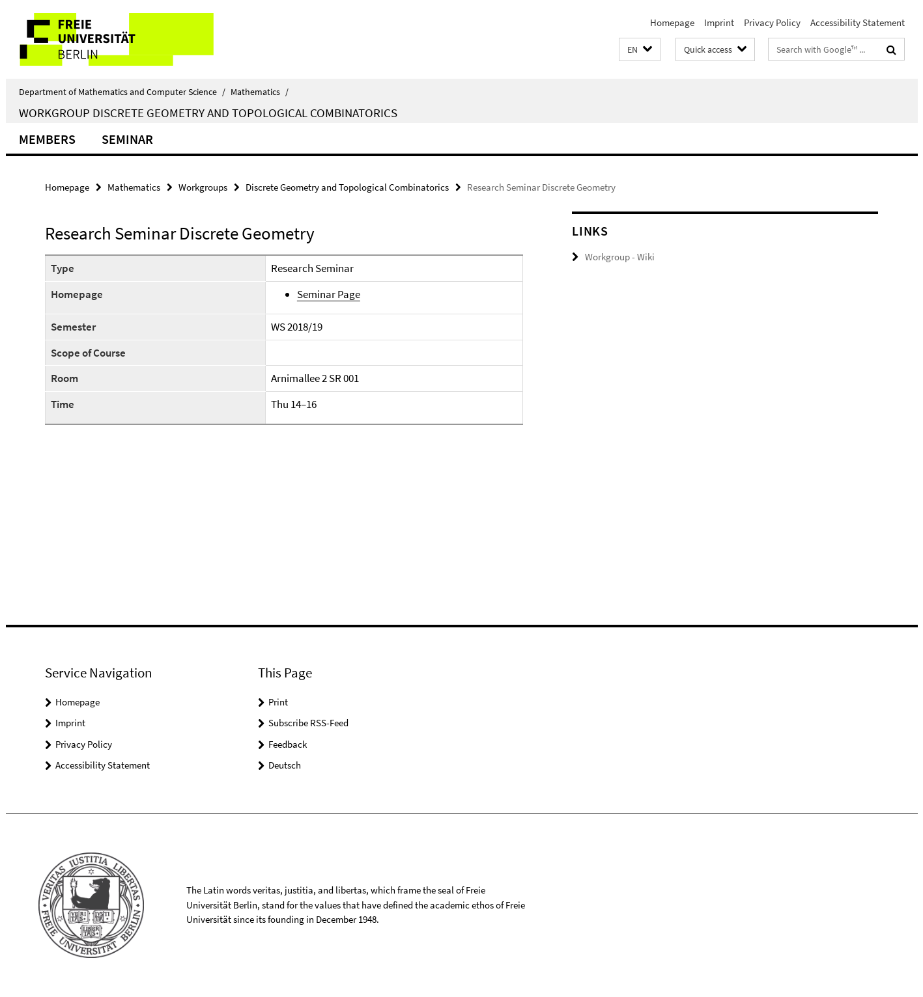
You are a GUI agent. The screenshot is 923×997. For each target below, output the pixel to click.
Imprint (719, 22)
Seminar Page (328, 294)
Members (47, 139)
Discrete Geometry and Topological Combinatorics (347, 187)
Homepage (672, 22)
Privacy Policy (772, 22)
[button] (639, 50)
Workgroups (202, 187)
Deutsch (284, 765)
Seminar (127, 139)
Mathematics (260, 91)
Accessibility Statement (857, 22)
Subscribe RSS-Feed (308, 723)
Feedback (287, 744)
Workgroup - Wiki (620, 257)
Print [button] (278, 702)
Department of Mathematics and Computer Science (122, 91)
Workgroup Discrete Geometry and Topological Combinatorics (208, 112)
